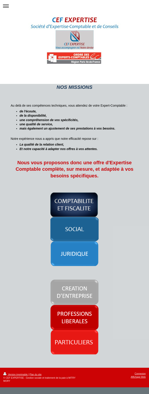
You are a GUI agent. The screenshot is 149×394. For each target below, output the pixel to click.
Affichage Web (138, 377)
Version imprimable (15, 374)
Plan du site (36, 374)
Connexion (140, 373)
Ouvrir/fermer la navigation (74, 6)
